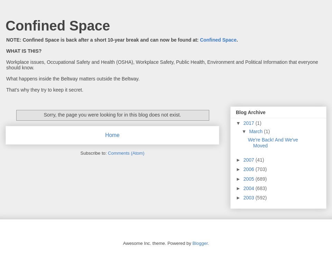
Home (112, 135)
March (256, 131)
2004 (249, 188)
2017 (249, 123)
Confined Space (58, 25)
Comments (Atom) (126, 153)
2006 (249, 169)
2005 (249, 179)
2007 (249, 160)
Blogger (200, 243)
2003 (249, 197)
